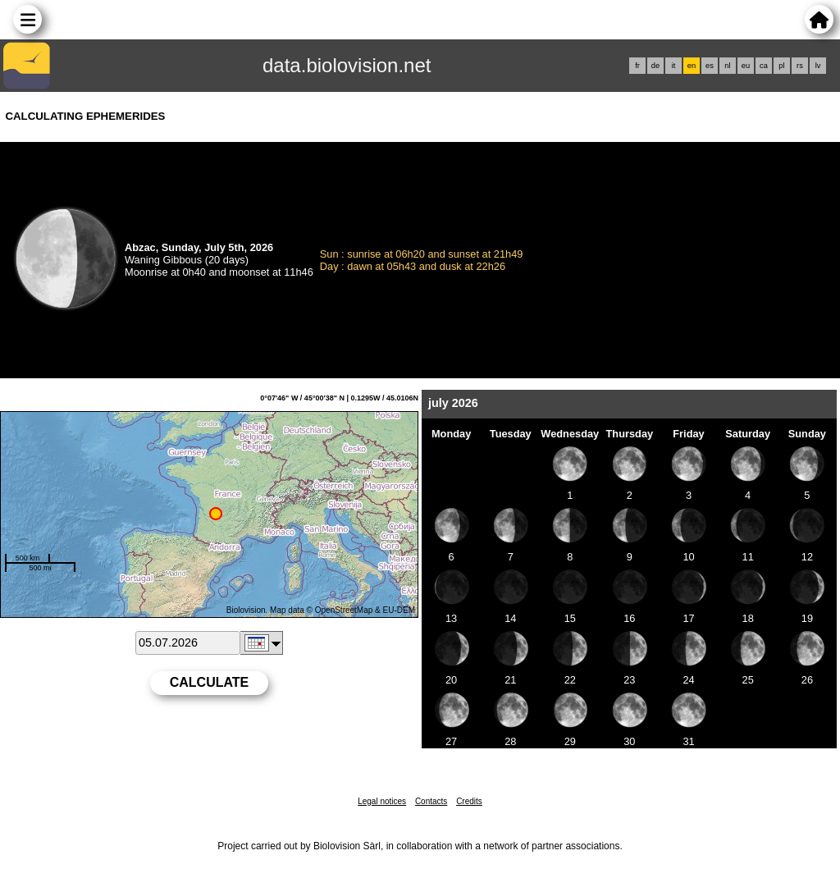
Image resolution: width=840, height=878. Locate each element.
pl (781, 66)
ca (764, 66)
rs (800, 66)
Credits (469, 801)
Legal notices (382, 801)
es (709, 66)
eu (746, 66)
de (655, 66)
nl (727, 66)
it (674, 66)
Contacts (431, 801)
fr (637, 66)
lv (818, 66)
